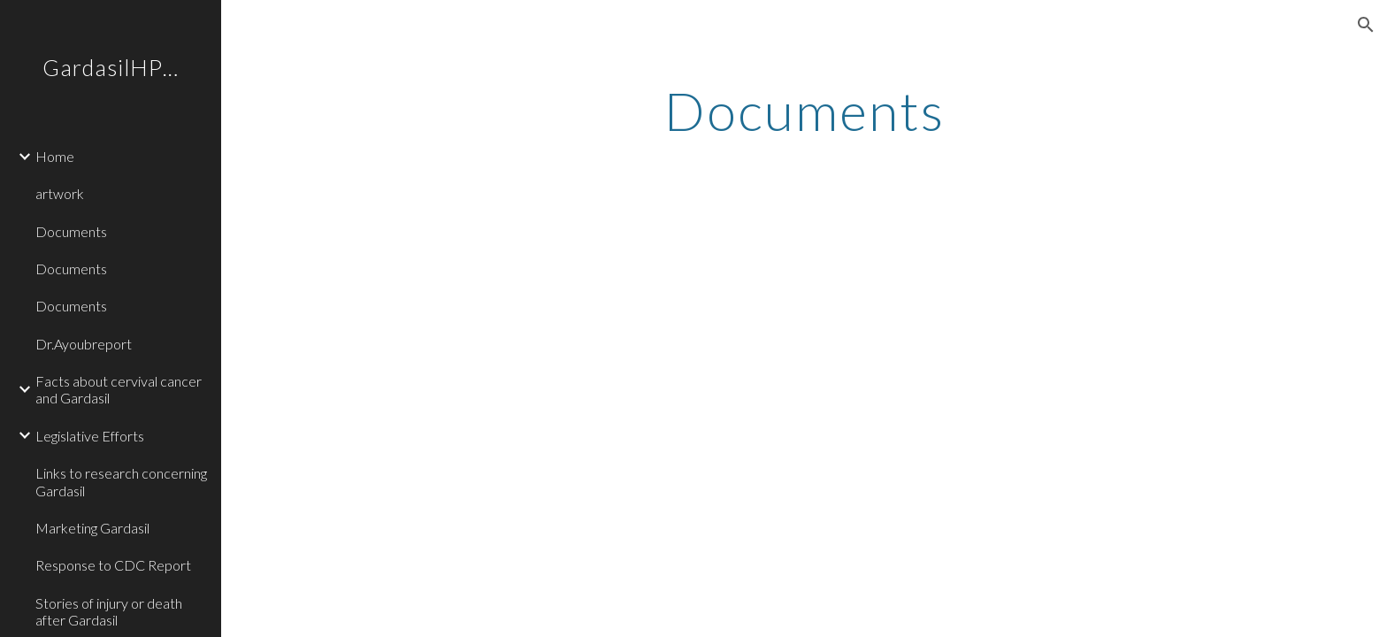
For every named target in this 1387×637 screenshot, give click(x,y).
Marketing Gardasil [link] (92, 527)
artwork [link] (59, 193)
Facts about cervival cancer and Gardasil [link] (118, 389)
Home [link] (54, 156)
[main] (804, 110)
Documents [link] (71, 231)
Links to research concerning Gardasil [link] (121, 481)
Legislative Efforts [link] (89, 435)
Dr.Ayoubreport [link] (83, 343)
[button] (1366, 25)
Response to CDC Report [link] (113, 564)
